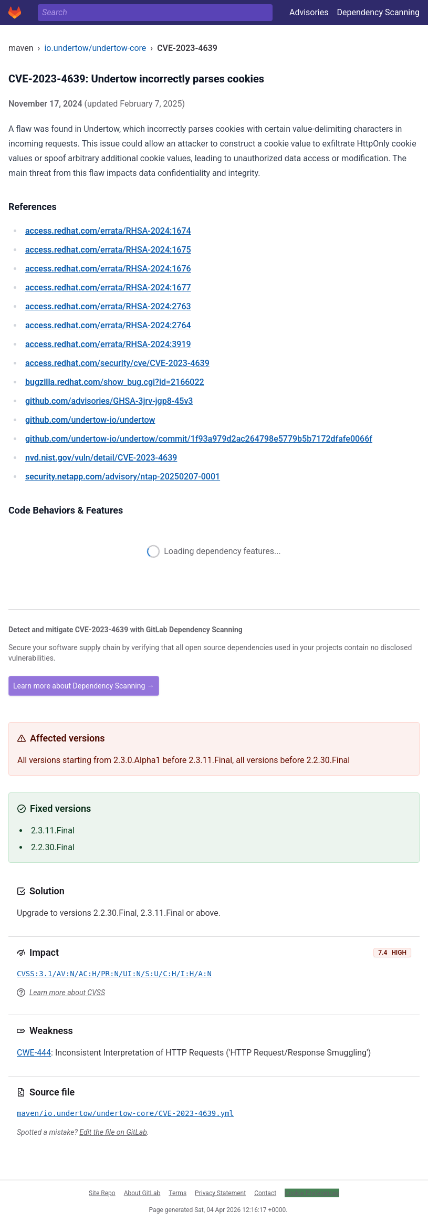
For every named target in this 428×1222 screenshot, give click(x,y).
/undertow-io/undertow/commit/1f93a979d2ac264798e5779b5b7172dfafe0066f (198, 439)
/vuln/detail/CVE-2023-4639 (101, 458)
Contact (265, 1192)
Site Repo (102, 1192)
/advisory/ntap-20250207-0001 (122, 477)
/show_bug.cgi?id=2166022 (114, 382)
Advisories (309, 12)
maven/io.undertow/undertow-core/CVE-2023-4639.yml (125, 1113)
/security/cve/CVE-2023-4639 (117, 363)
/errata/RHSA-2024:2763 (108, 306)
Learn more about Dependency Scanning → (83, 686)
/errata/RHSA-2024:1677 (108, 288)
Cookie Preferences (312, 1192)
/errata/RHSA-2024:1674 (108, 231)
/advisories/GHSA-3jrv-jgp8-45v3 (109, 401)
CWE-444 (34, 1053)
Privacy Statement (220, 1192)
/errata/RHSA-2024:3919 (108, 344)
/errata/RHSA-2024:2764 (108, 325)
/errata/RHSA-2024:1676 (108, 269)
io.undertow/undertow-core (95, 48)
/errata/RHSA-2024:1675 (108, 250)
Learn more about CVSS (67, 992)
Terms (177, 1192)
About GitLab (142, 1192)
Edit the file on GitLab (113, 1132)
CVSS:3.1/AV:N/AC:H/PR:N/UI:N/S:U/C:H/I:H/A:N (114, 973)
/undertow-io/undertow (90, 420)
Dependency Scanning (378, 12)
